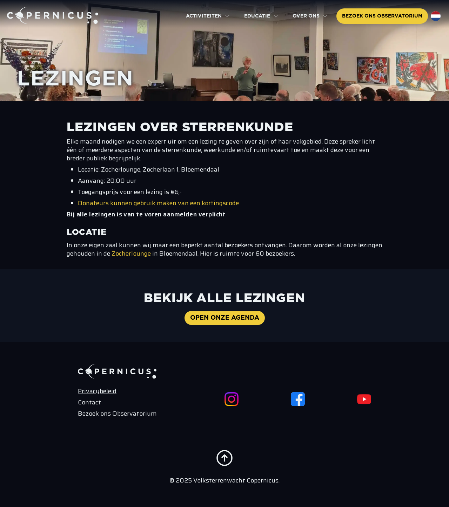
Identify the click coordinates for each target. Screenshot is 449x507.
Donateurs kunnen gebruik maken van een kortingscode (158, 203)
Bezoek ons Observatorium (117, 413)
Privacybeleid (97, 391)
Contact (89, 402)
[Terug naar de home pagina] (53, 15)
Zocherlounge (132, 253)
